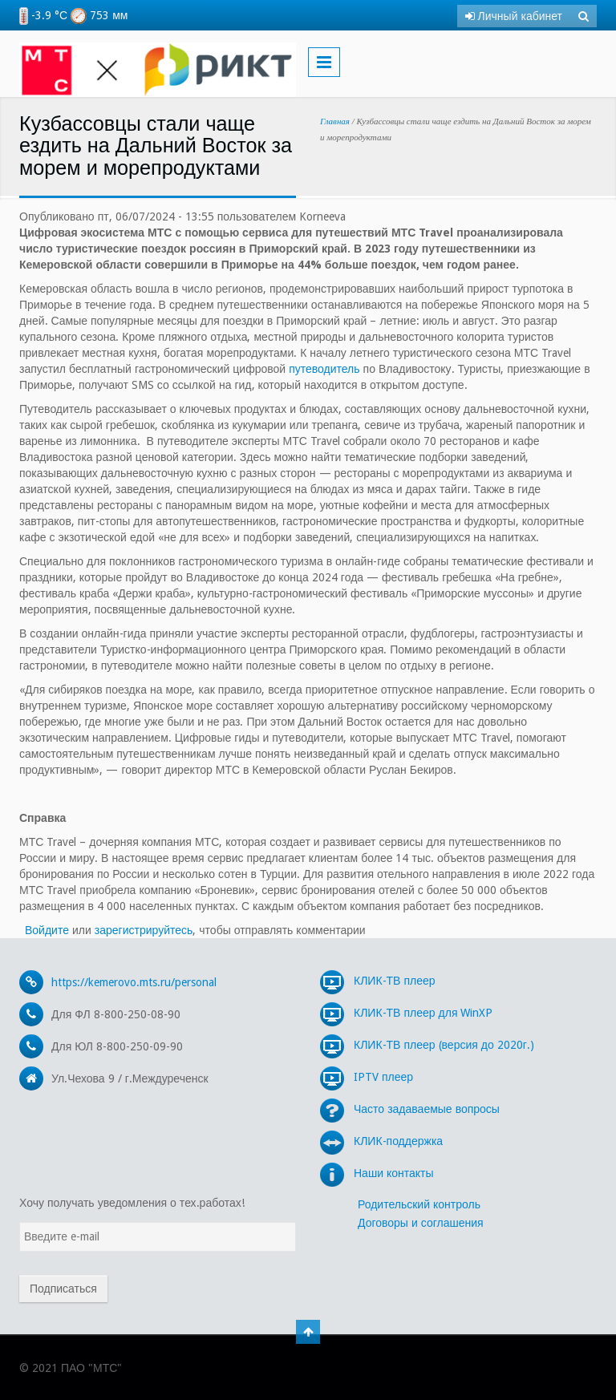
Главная (335, 121)
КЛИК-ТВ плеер (378, 980)
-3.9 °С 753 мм (73, 15)
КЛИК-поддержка (381, 1141)
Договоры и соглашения (421, 1222)
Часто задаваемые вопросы (410, 1109)
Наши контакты (377, 1173)
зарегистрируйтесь (144, 930)
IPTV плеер (366, 1076)
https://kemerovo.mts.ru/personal (134, 982)
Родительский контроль (419, 1204)
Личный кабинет (513, 16)
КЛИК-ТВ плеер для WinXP (406, 1012)
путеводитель (324, 368)
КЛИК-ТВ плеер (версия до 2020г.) (427, 1044)
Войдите (47, 930)
